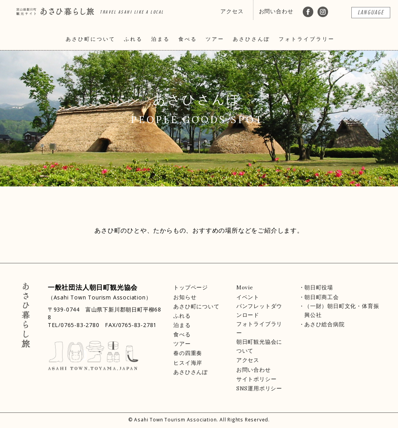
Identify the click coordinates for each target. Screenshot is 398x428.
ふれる (133, 39)
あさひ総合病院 (324, 324)
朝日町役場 (318, 287)
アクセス (231, 11)
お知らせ (184, 297)
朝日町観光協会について (259, 346)
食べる (187, 39)
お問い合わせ (276, 11)
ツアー (215, 39)
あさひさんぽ (251, 39)
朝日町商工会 (321, 297)
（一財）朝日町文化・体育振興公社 (341, 310)
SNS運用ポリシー (259, 388)
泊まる (160, 39)
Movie (244, 287)
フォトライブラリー (307, 39)
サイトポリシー (256, 379)
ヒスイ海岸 (187, 362)
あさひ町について (90, 39)
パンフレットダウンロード (259, 310)
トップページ (190, 287)
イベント (247, 297)
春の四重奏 (187, 353)
